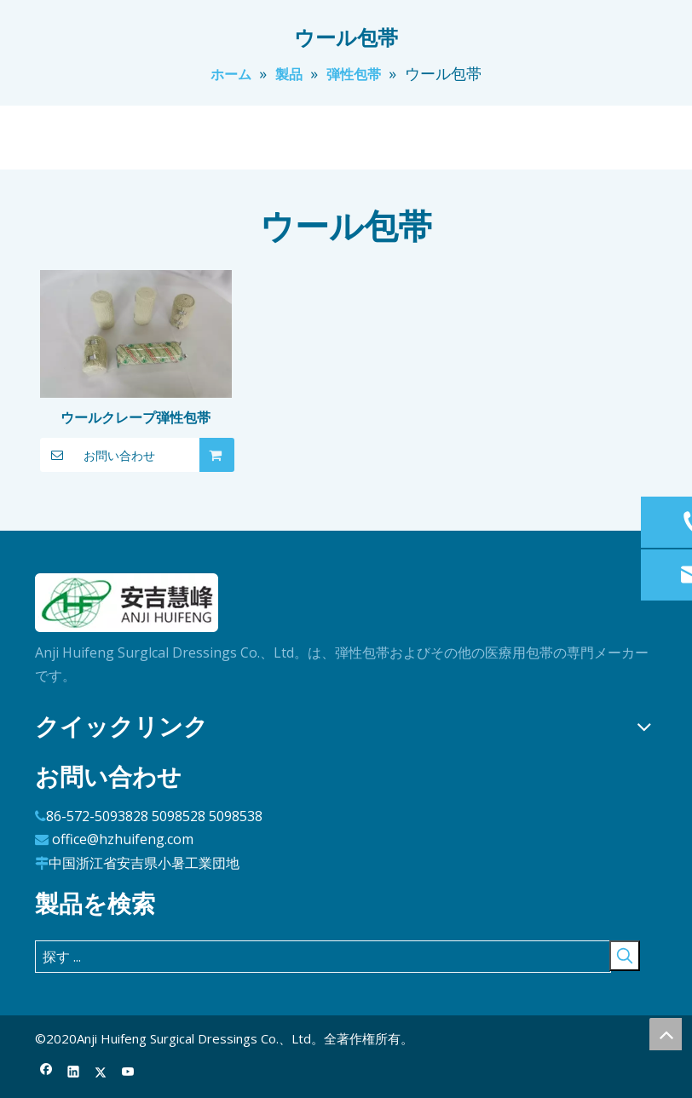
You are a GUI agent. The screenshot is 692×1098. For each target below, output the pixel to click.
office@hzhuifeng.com (122, 839)
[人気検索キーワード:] (624, 955)
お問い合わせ (97, 455)
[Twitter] (101, 1072)
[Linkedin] (73, 1072)
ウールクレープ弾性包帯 (135, 417)
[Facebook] (46, 1072)
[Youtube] (128, 1072)
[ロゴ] (127, 603)
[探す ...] (323, 956)
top (665, 1034)
